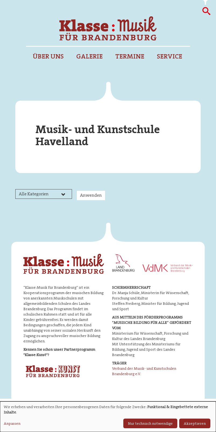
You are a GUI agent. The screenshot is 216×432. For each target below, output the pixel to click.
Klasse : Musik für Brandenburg (108, 28)
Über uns (48, 56)
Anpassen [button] (12, 423)
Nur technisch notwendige (150, 423)
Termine (129, 56)
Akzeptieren (195, 423)
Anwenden (91, 195)
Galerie (89, 56)
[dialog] (108, 416)
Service (169, 56)
